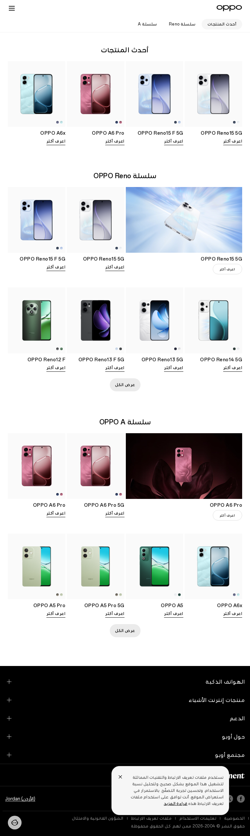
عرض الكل (125, 385)
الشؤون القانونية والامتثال (98, 818)
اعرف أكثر (232, 141)
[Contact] (15, 822)
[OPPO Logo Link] (229, 8)
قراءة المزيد (176, 804)
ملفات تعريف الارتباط (151, 818)
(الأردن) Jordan (20, 798)
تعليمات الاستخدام (197, 818)
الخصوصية (234, 818)
